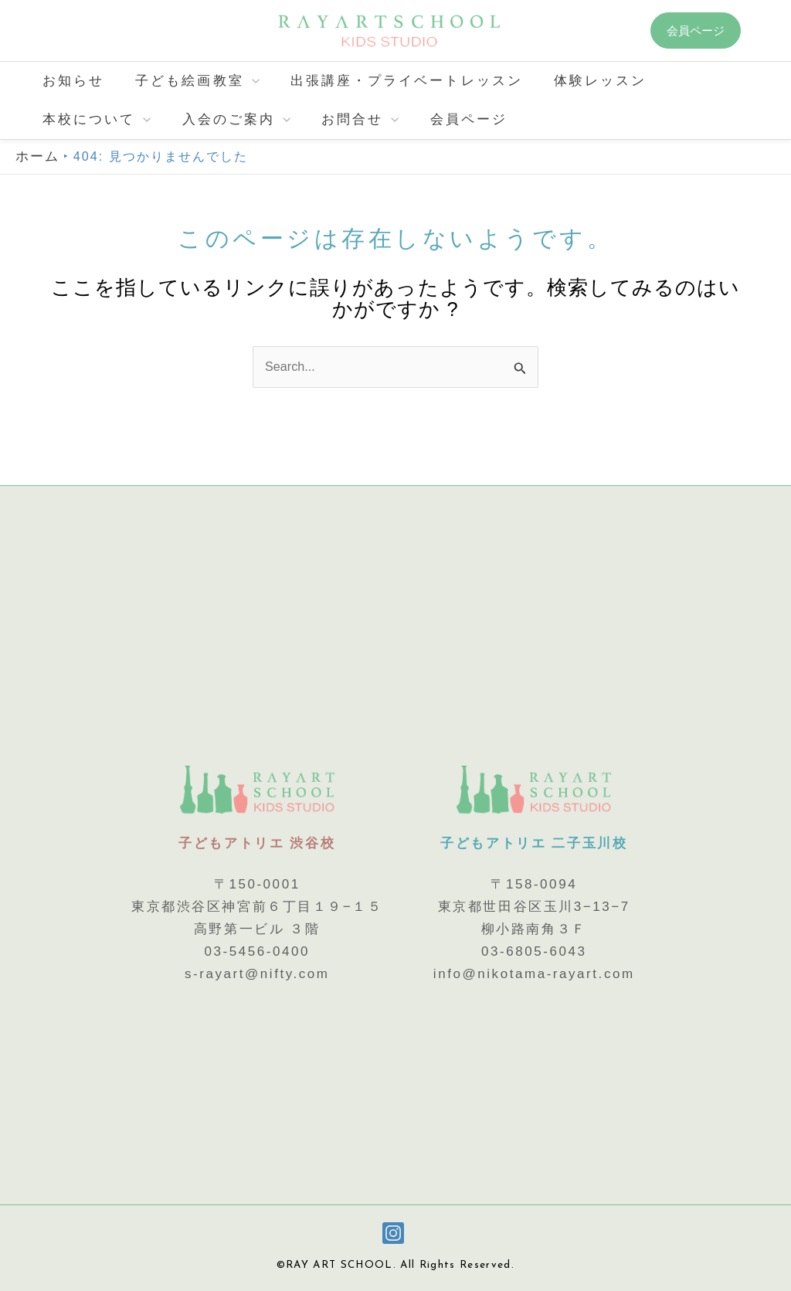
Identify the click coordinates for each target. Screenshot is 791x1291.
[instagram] (395, 1233)
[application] (245, 81)
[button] (707, 30)
